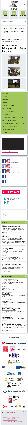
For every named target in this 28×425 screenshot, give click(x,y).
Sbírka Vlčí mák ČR (7, 248)
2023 (22, 28)
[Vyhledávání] (14, 21)
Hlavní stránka (9, 28)
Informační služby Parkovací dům (13, 123)
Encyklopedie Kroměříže (10, 126)
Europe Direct (14, 114)
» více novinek (6, 271)
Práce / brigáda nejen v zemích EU (12, 324)
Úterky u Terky (6, 288)
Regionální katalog (14, 105)
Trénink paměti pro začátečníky (11, 257)
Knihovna (14, 93)
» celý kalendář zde (7, 330)
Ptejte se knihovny (8, 111)
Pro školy (14, 99)
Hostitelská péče (7, 317)
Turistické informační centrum (12, 117)
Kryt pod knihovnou (9, 120)
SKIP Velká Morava (14, 129)
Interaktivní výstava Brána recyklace (12, 237)
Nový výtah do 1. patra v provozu (11, 264)
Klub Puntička (6, 294)
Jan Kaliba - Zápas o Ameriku (10, 281)
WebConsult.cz (10, 412)
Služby (14, 96)
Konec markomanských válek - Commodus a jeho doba (11, 309)
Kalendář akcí (6, 108)
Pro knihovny (14, 102)
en (23, 3)
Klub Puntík (5, 301)
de (24, 4)
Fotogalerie (6, 132)
